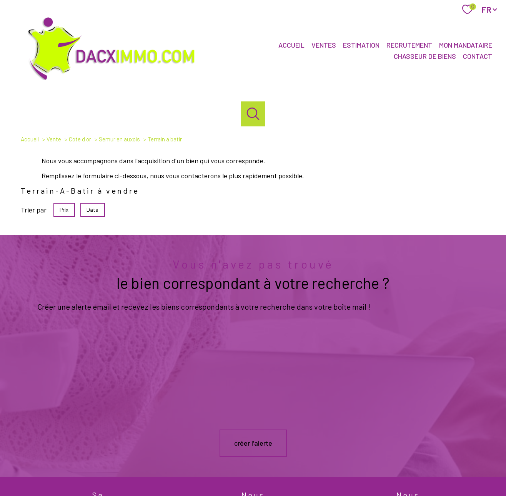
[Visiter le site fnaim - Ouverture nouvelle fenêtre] (467, 441)
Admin (327, 468)
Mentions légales (298, 468)
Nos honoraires (230, 468)
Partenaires (351, 468)
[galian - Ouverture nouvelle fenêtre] (358, 441)
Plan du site (264, 468)
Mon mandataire (465, 45)
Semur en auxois (119, 139)
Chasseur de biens (425, 56)
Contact (477, 56)
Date (93, 209)
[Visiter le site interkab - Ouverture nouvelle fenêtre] (418, 441)
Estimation (361, 45)
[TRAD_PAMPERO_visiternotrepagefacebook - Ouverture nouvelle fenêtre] (240, 441)
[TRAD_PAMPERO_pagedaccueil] (116, 81)
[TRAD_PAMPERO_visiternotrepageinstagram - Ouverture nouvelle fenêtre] (266, 441)
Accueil (291, 45)
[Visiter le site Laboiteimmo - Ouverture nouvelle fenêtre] (253, 483)
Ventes (323, 45)
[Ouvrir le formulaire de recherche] (253, 113)
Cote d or (80, 139)
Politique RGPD (383, 468)
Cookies (413, 468)
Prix (64, 209)
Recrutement (409, 45)
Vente (54, 139)
